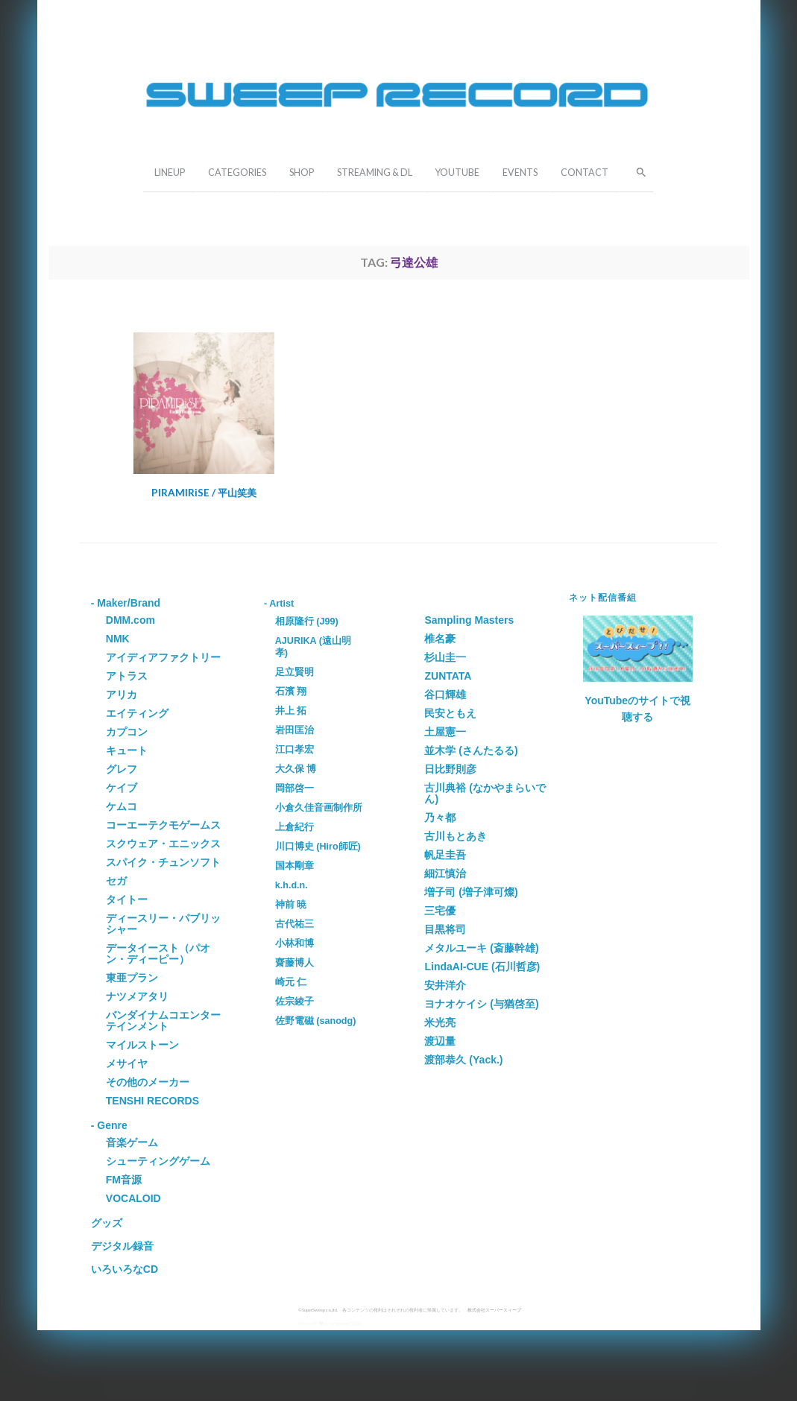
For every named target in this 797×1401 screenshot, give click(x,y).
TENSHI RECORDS (152, 1101)
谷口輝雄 (445, 694)
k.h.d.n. (291, 885)
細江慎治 (445, 873)
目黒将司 (445, 929)
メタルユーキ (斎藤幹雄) (481, 948)
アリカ (121, 694)
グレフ (121, 769)
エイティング (137, 713)
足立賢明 (294, 672)
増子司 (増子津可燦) (470, 892)
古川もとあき (455, 836)
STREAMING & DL (374, 172)
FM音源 (124, 1180)
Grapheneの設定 (346, 1323)
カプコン (127, 732)
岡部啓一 (294, 788)
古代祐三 (294, 924)
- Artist (279, 603)
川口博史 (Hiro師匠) (318, 846)
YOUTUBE (457, 172)
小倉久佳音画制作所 (318, 808)
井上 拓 (291, 711)
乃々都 (440, 817)
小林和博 (294, 943)
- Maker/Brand (125, 603)
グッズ (106, 1223)
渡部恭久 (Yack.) (463, 1060)
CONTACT (584, 172)
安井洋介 (445, 985)
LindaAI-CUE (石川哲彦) (482, 967)
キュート (127, 750)
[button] (636, 171)
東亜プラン (132, 978)
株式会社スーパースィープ (494, 1309)
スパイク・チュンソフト (163, 862)
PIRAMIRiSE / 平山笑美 (203, 493)
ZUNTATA (447, 676)
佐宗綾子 (294, 1001)
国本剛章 (294, 866)
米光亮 (440, 1022)
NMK (118, 639)
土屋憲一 (445, 732)
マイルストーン (142, 1045)
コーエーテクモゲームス (163, 825)
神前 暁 (291, 904)
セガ (116, 881)
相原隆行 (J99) (306, 621)
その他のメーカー (147, 1082)
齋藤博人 (294, 963)
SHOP (301, 172)
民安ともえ (450, 713)
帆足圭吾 (445, 855)
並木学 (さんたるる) (470, 750)
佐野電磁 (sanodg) (315, 1021)
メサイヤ (127, 1063)
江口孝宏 (294, 749)
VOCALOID (133, 1198)
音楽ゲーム (132, 1142)
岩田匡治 (294, 730)
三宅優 (440, 911)
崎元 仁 (291, 982)
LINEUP (169, 172)
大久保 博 (296, 769)
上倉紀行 (294, 827)
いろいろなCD (124, 1269)
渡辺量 (440, 1041)
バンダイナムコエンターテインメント (163, 1020)
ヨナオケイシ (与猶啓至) (481, 1004)
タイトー (127, 899)
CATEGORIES (237, 172)
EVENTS (520, 172)
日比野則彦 (450, 769)
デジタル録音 (122, 1246)
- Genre (109, 1125)
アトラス (127, 676)
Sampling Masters (469, 620)
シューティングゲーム (158, 1161)
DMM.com (130, 620)
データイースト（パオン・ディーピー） (158, 953)
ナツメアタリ (137, 996)
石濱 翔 (291, 691)
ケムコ (121, 806)
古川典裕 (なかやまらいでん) (485, 793)
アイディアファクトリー (163, 657)
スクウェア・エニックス (163, 844)
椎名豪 (440, 639)
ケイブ (121, 788)
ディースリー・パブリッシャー (163, 923)
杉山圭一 (445, 657)
